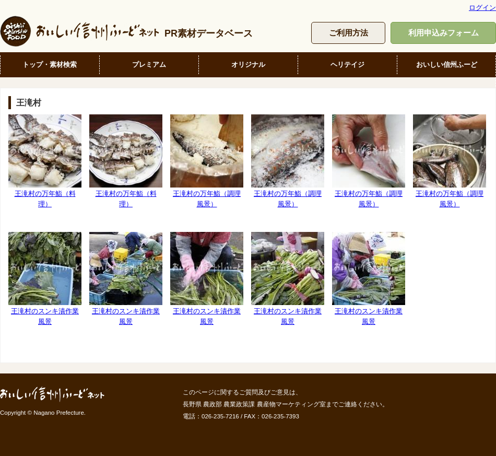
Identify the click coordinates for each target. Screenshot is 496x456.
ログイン (482, 7)
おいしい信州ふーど (446, 64)
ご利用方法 (348, 32)
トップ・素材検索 (49, 64)
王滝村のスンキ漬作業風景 (44, 278)
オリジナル (248, 64)
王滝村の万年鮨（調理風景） (206, 160)
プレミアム (149, 64)
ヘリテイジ (347, 64)
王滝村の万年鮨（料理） (44, 160)
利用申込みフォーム (443, 32)
